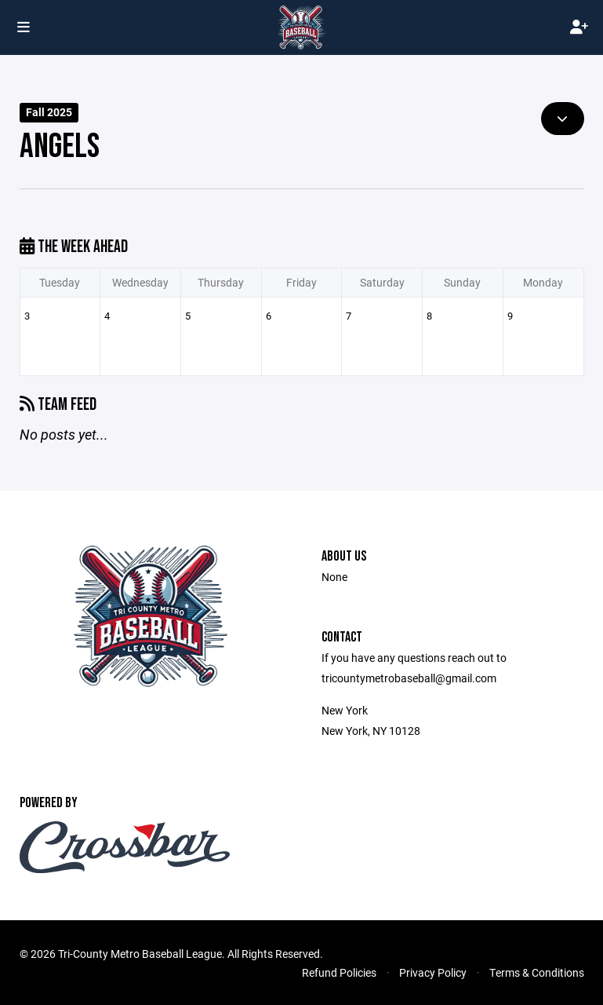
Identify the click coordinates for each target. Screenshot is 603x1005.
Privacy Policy (433, 972)
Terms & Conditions (536, 972)
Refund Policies (339, 972)
